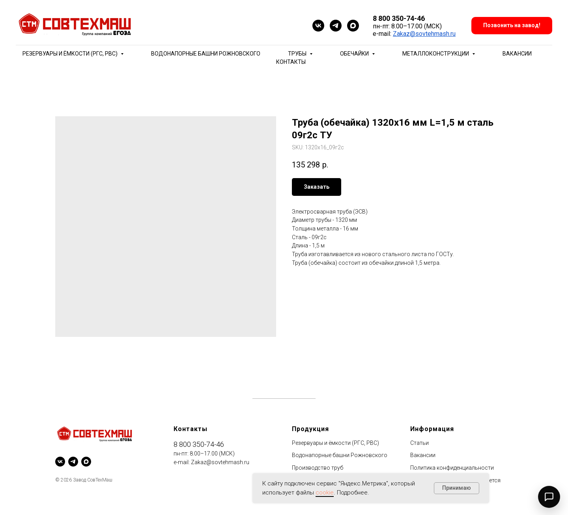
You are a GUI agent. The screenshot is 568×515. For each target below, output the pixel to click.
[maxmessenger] (353, 26)
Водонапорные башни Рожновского (205, 53)
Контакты (291, 62)
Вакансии (517, 53)
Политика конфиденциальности (452, 468)
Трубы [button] (298, 53)
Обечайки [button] (355, 53)
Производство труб (317, 468)
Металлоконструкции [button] (436, 53)
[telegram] (336, 26)
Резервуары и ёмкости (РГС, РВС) (335, 443)
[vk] (318, 26)
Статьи (419, 443)
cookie (325, 492)
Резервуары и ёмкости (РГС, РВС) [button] (70, 53)
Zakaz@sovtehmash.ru (424, 33)
